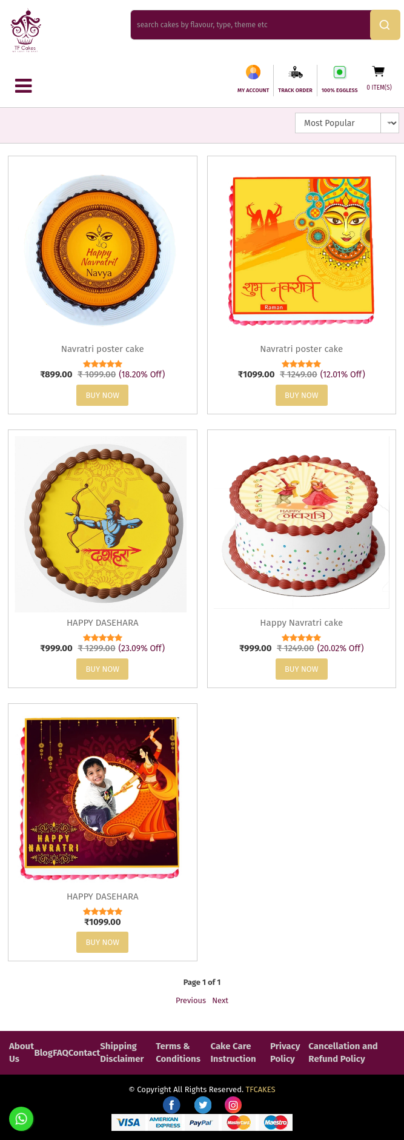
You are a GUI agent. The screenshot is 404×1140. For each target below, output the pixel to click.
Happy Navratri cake (301, 622)
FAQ (60, 1052)
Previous (191, 1000)
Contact (84, 1052)
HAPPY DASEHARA (103, 622)
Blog (43, 1052)
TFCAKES (261, 1089)
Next (220, 1000)
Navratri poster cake (102, 348)
